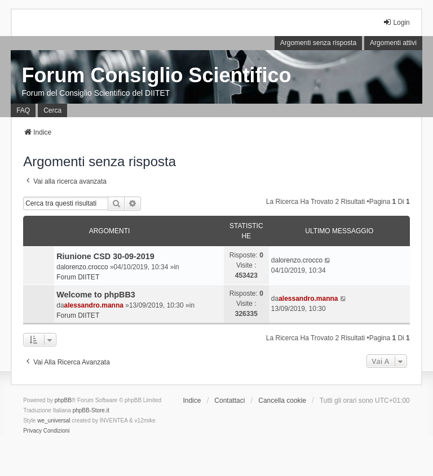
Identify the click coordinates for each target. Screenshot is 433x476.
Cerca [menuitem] (52, 110)
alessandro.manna (93, 305)
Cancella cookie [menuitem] (282, 400)
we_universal (53, 420)
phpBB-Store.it (91, 410)
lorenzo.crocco (86, 267)
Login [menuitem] (396, 22)
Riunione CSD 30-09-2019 (105, 256)
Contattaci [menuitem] (229, 400)
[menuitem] (32, 431)
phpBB (63, 400)
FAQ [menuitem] (23, 110)
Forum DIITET (77, 277)
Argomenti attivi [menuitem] (393, 43)
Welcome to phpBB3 (95, 294)
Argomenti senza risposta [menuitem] (318, 43)
